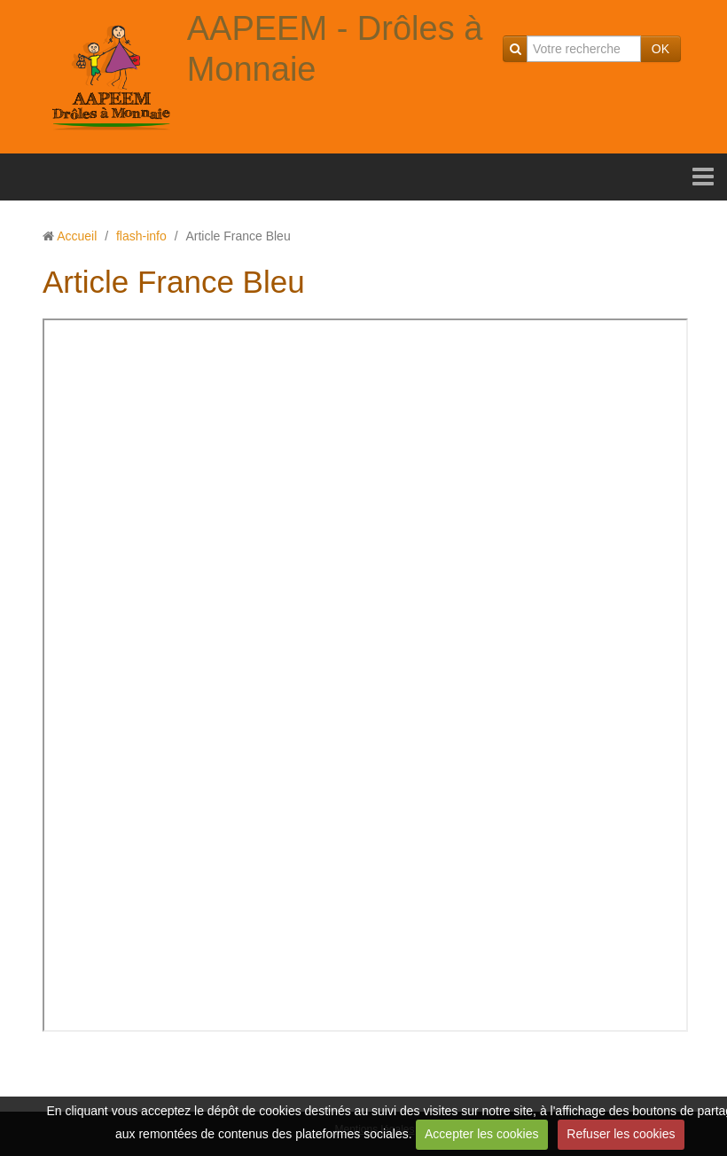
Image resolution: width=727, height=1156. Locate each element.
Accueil (77, 236)
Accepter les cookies (481, 1134)
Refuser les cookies (621, 1134)
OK (660, 49)
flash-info (141, 236)
